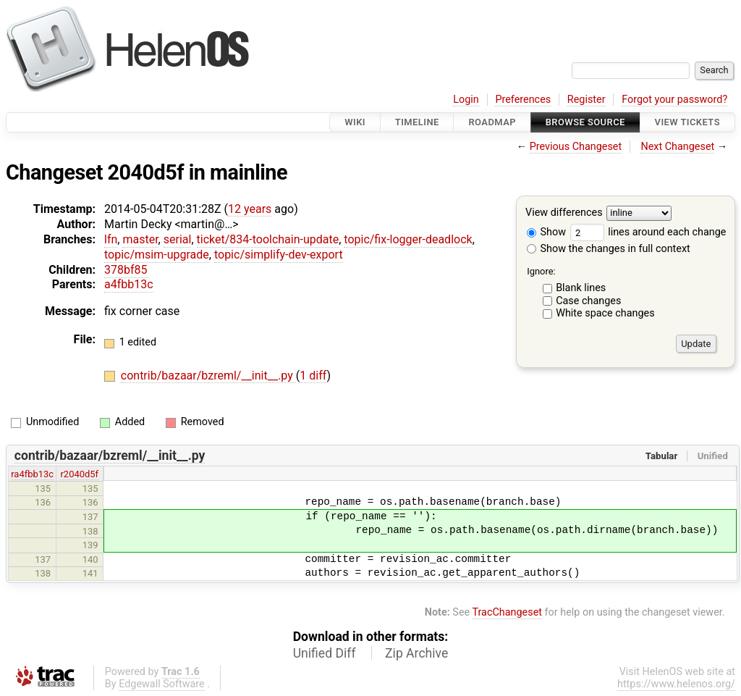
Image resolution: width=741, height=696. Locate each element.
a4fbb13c (128, 284)
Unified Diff (324, 653)
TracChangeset (507, 612)
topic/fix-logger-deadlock (408, 239)
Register (586, 99)
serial (178, 239)
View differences (564, 213)
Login (466, 99)
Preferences (523, 99)
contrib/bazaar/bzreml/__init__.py (208, 375)
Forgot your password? (674, 99)
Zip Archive (416, 653)
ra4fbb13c (32, 474)
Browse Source (585, 122)
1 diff (313, 375)
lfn (110, 239)
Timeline (417, 122)
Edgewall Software (162, 684)
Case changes (588, 301)
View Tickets (687, 122)
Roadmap (492, 122)
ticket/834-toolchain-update (268, 239)
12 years (249, 209)
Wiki (354, 122)
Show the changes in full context (608, 249)
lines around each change (648, 232)
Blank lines (581, 288)
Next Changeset (677, 147)
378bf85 (126, 270)
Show (546, 232)
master (140, 239)
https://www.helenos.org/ (676, 684)
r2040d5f (79, 474)
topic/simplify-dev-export (278, 254)
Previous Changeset (576, 147)
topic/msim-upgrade (156, 254)
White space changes (605, 313)
